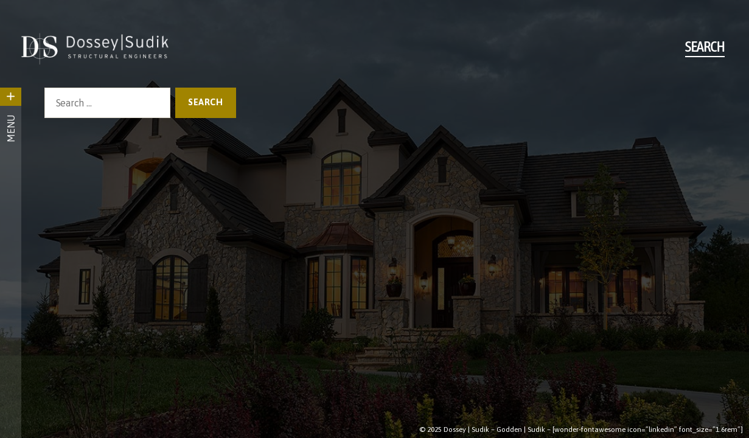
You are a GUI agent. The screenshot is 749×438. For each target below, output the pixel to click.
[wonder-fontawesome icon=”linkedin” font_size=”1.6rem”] (647, 429)
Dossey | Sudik (466, 429)
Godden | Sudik (520, 429)
